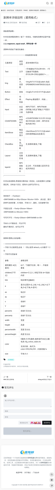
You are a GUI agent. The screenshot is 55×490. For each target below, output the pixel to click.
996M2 (25, 10)
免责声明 (19, 472)
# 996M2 (11, 360)
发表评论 (47, 423)
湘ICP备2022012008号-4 (35, 485)
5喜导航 (23, 23)
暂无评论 (9, 387)
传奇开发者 (10, 10)
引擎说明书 (18, 10)
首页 (4, 10)
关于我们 (27, 472)
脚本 (17, 37)
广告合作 (36, 472)
